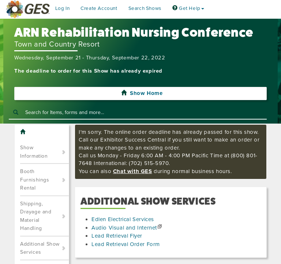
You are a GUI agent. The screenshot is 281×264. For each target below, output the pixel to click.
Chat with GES (132, 171)
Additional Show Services (40, 248)
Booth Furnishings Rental (34, 179)
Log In (62, 8)
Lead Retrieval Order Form (125, 244)
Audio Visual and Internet (124, 227)
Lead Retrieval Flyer (116, 235)
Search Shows (144, 8)
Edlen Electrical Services (122, 219)
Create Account (98, 8)
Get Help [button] (188, 8)
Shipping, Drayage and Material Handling (36, 216)
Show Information (34, 151)
